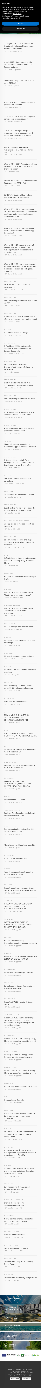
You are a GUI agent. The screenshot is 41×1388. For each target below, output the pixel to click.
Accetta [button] (20, 23)
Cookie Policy (27, 1378)
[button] (38, 3)
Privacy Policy (14, 1378)
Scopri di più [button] (20, 29)
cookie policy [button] (17, 14)
